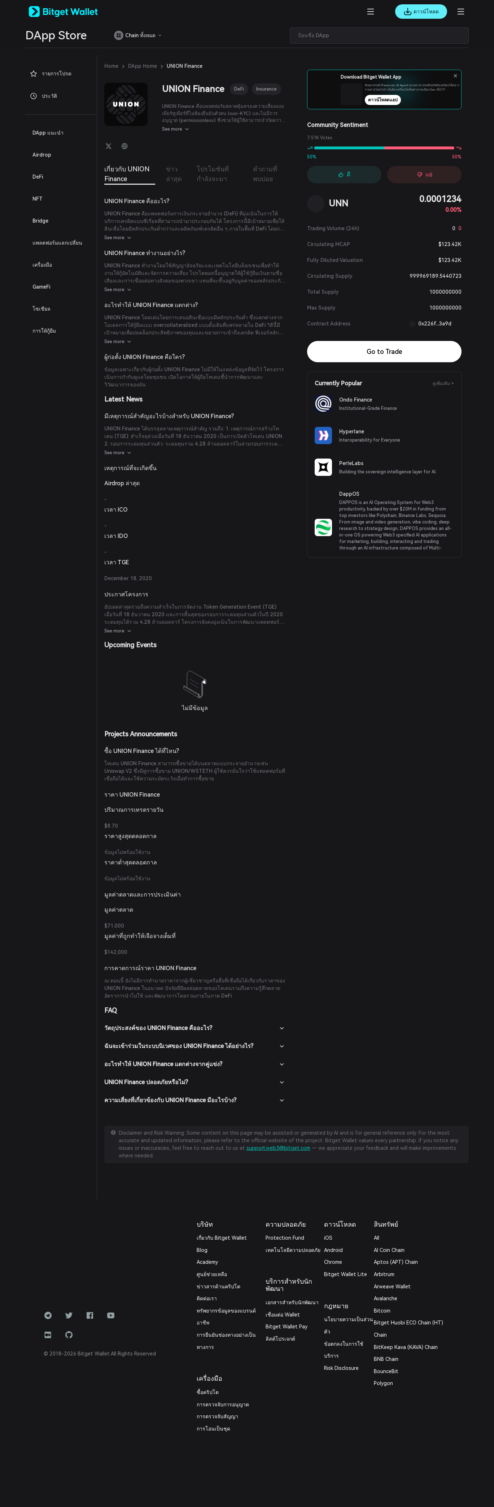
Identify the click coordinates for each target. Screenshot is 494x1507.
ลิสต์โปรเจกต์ (280, 1339)
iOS (328, 1238)
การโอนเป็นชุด (213, 1429)
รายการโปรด (50, 74)
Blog (202, 1250)
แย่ (424, 174)
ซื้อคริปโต (208, 1392)
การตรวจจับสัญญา (217, 1416)
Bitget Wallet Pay (286, 1326)
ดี (344, 174)
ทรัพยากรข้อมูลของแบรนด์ (226, 1311)
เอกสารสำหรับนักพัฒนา (292, 1302)
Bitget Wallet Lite (345, 1274)
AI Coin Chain (389, 1250)
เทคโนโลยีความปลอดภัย (293, 1250)
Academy (207, 1262)
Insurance (266, 89)
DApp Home (142, 66)
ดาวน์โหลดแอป (399, 102)
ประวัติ (43, 96)
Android (333, 1250)
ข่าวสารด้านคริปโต (218, 1286)
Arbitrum (384, 1274)
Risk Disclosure (341, 1368)
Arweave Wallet (392, 1286)
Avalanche (385, 1298)
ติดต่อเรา (207, 1298)
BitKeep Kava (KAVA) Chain (406, 1347)
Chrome (333, 1262)
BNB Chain (386, 1359)
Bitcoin (382, 1311)
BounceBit (386, 1371)
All (376, 1238)
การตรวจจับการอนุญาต (223, 1404)
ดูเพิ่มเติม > (443, 383)
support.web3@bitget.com (278, 1148)
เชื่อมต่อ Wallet (283, 1315)
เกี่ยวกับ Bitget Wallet (222, 1238)
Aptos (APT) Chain (396, 1262)
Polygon (383, 1383)
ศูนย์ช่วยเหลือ (212, 1274)
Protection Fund (285, 1238)
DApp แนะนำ (48, 133)
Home (111, 66)
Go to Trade (384, 351)
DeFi (239, 89)
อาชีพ (203, 1323)
